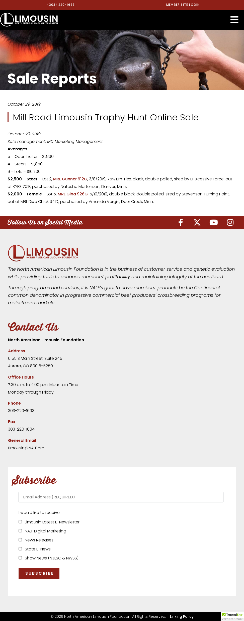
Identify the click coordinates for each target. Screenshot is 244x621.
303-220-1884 (21, 429)
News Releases (38, 540)
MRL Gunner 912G (70, 179)
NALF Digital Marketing (44, 531)
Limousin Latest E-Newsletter (51, 522)
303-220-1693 (21, 411)
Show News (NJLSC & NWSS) (50, 558)
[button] (234, 20)
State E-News (37, 549)
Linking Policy (182, 616)
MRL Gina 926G (73, 194)
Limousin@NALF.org (26, 448)
